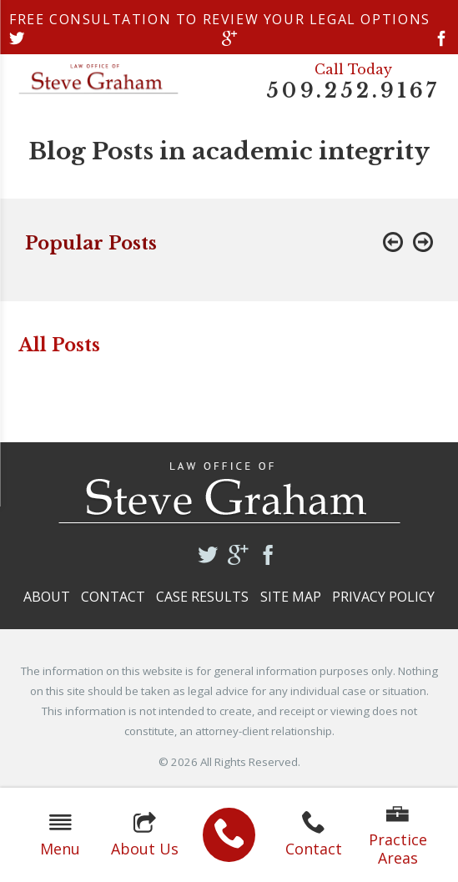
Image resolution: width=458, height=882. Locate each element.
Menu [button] (60, 835)
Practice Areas (398, 835)
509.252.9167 (353, 91)
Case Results (202, 596)
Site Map (290, 596)
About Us (145, 835)
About (46, 596)
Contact (313, 835)
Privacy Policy (383, 596)
